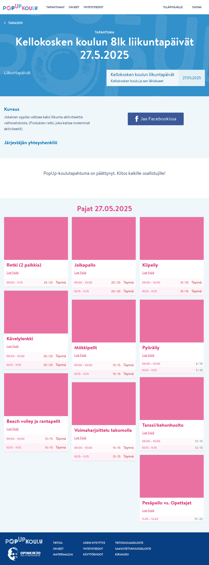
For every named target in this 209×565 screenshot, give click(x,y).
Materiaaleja (63, 554)
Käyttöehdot (93, 554)
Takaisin (15, 23)
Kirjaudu (122, 554)
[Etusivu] (20, 7)
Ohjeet (58, 549)
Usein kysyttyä (94, 543)
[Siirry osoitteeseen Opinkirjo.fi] (24, 554)
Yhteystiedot (93, 549)
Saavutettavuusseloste (133, 549)
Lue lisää (13, 272)
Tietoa (57, 543)
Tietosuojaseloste (129, 543)
